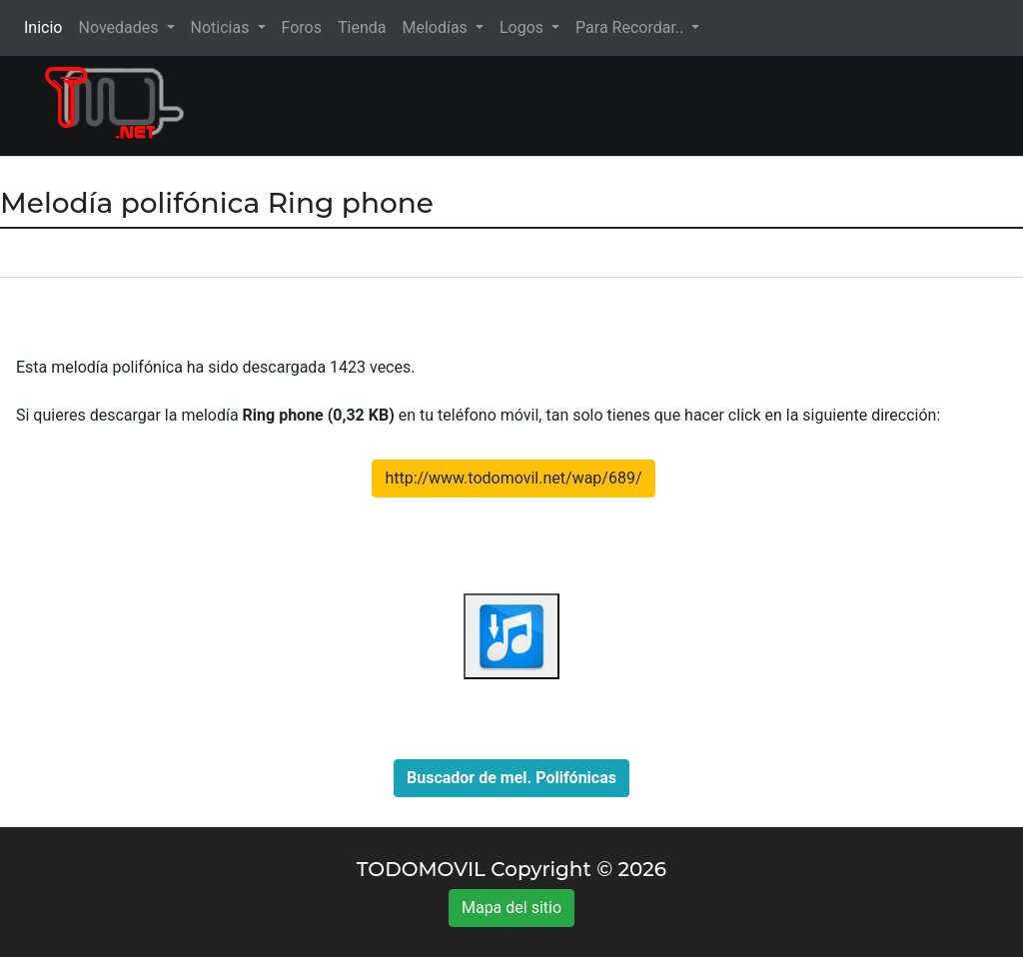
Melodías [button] (436, 27)
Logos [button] (523, 27)
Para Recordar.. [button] (631, 27)
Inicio (47, 26)
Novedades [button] (120, 27)
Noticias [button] (222, 27)
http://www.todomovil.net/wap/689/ (513, 478)
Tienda (362, 27)
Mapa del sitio (511, 907)
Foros (302, 27)
